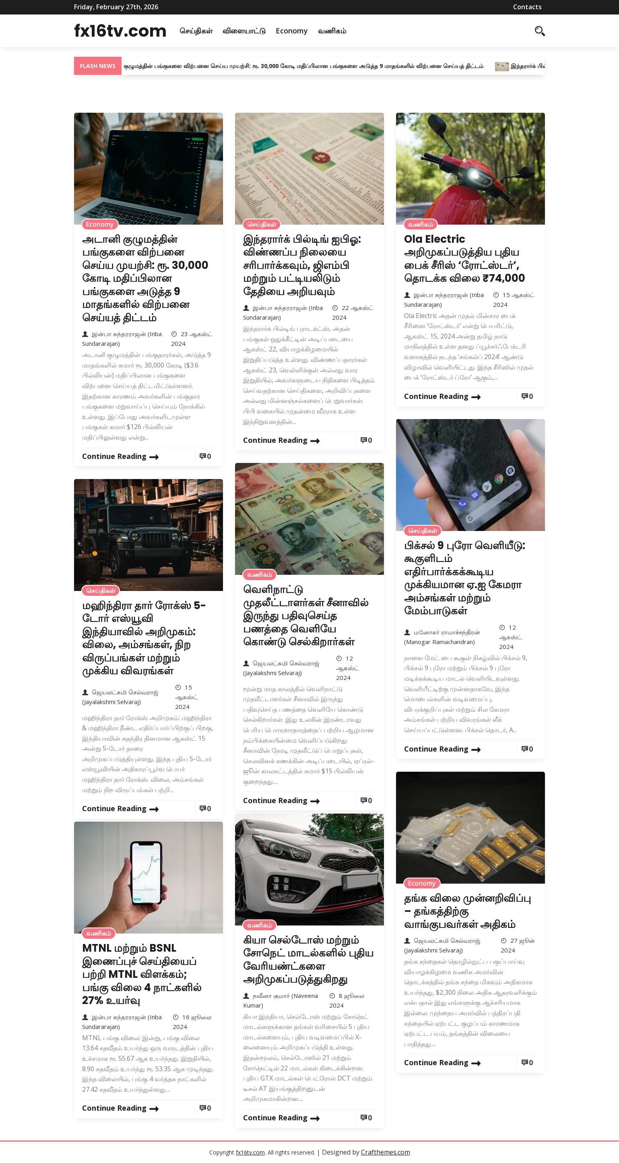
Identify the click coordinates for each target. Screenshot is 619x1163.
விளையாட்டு (249, 30)
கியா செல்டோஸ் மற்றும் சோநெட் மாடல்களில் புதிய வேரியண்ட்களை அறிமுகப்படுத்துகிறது (308, 960)
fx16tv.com (123, 31)
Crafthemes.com (385, 1152)
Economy (297, 30)
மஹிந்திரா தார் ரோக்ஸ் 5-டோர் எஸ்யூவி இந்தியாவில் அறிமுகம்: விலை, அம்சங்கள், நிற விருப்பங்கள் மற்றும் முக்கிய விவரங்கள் (144, 638)
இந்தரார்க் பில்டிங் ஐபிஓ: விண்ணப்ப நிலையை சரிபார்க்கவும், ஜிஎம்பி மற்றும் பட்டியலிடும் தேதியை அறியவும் (302, 265)
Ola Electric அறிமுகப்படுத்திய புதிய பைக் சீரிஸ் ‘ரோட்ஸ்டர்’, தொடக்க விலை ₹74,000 (464, 259)
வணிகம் (337, 30)
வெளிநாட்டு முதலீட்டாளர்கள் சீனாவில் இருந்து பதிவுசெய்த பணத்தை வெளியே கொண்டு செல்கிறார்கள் (306, 615)
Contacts (527, 6)
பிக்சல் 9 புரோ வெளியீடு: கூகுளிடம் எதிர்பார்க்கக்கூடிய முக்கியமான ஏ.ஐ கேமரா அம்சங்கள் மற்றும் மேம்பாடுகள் (464, 578)
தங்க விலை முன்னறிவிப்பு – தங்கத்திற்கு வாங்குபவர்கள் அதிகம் (467, 911)
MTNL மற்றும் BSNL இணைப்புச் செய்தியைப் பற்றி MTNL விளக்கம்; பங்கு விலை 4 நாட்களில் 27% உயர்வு (142, 974)
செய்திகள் (201, 30)
